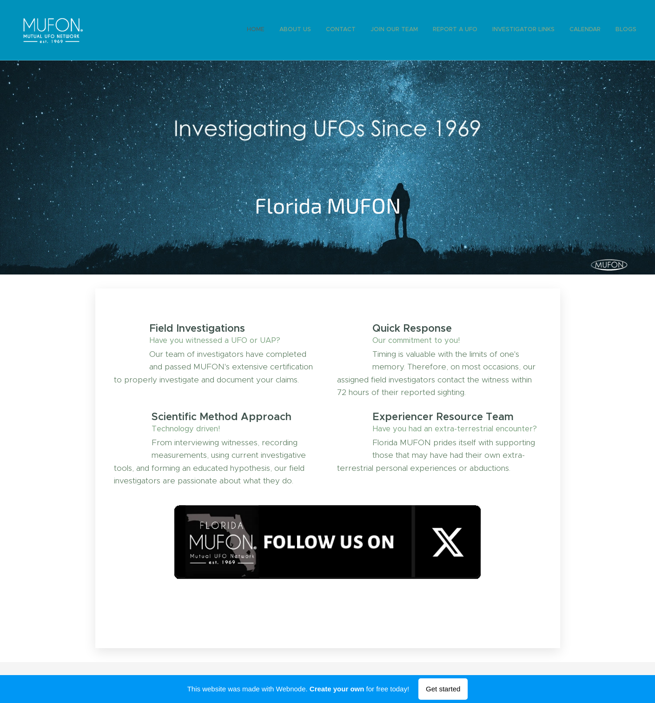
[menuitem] (535, 30)
